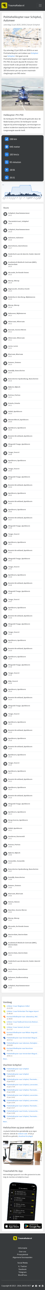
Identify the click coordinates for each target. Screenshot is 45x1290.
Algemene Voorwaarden (22, 1257)
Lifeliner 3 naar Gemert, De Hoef (18, 1027)
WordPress (22, 1275)
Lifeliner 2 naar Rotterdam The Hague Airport (23, 1011)
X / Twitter (22, 1266)
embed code (22, 1134)
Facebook (22, 1269)
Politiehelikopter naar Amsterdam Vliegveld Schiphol (23, 1038)
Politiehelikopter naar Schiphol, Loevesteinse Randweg (23, 1085)
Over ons (22, 1251)
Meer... (5, 1059)
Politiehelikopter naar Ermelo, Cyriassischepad (23, 1111)
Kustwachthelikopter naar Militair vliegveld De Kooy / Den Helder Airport (23, 1032)
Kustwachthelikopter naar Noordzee (20, 1048)
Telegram (22, 1272)
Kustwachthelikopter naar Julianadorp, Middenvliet (23, 1017)
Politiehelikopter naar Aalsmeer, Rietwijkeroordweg (23, 1043)
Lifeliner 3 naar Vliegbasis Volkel (18, 1006)
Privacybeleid (22, 1254)
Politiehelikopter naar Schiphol (18, 1069)
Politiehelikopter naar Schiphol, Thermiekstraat (23, 1079)
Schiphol (34, 53)
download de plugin (25, 1136)
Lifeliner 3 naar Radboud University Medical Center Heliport (23, 1022)
